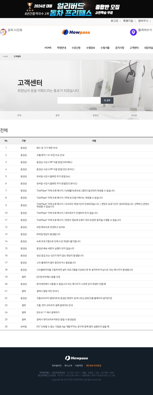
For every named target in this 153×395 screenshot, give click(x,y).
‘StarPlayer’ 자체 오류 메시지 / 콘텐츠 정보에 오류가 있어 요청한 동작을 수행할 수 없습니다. (79, 220)
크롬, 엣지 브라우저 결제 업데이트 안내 (55, 305)
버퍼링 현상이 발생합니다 (48, 234)
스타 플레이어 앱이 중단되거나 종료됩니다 (56, 262)
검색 (107, 100)
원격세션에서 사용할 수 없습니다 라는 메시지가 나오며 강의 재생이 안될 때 (71, 284)
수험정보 (90, 47)
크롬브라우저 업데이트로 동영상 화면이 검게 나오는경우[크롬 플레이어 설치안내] (74, 298)
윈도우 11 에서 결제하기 (48, 312)
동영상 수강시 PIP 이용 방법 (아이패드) (54, 162)
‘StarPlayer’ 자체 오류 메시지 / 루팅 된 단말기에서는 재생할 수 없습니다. (70, 198)
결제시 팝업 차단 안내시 (48, 291)
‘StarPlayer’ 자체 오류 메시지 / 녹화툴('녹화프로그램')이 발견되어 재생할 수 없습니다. (76, 190)
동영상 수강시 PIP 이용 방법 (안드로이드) (55, 169)
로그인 (114, 20)
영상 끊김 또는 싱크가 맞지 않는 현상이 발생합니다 (60, 255)
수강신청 (76, 47)
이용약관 (79, 366)
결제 (57, 115)
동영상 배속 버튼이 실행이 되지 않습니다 (55, 248)
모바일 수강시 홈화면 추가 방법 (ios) (53, 176)
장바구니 (143, 20)
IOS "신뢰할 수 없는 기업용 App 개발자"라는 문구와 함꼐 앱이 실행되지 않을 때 (73, 326)
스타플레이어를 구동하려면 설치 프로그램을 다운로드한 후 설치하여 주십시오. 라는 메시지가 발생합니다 (85, 270)
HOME (48, 47)
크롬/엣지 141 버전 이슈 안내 (50, 155)
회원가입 (128, 20)
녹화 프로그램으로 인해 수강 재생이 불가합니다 (58, 241)
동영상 (96, 115)
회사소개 (68, 366)
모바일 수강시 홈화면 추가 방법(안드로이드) (57, 183)
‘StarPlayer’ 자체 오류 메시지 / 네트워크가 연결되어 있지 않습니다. (67, 213)
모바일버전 (56, 366)
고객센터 (134, 47)
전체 (19, 115)
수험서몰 (105, 47)
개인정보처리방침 (93, 366)
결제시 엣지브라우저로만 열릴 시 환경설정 (56, 319)
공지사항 (119, 47)
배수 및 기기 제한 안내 (47, 148)
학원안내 (61, 47)
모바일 (134, 115)
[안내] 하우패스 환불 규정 (48, 277)
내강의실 (148, 47)
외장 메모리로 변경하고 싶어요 (51, 227)
